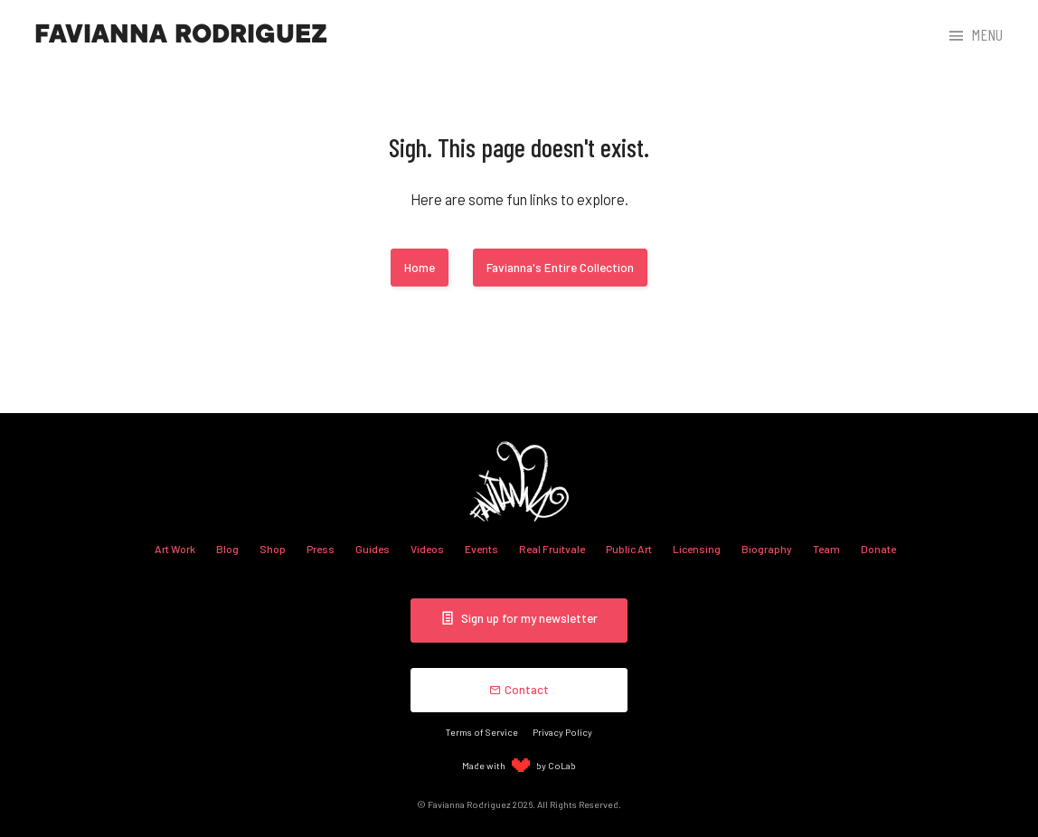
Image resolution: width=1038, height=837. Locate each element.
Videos (427, 548)
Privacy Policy (562, 732)
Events (481, 548)
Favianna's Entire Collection (560, 267)
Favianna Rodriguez (180, 34)
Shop (273, 548)
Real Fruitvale (552, 548)
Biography (766, 548)
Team (826, 548)
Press (321, 548)
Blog (227, 548)
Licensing (697, 548)
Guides (372, 548)
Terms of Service (482, 732)
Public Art (629, 548)
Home (419, 267)
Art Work (175, 548)
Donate (878, 548)
